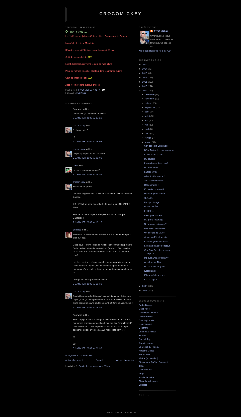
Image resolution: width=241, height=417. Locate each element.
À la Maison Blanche (154, 180)
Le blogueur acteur (153, 215)
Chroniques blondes (148, 312)
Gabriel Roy (144, 339)
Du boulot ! (149, 159)
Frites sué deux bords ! (155, 275)
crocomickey (120, 13)
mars (147, 133)
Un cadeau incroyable (154, 266)
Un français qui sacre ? (155, 224)
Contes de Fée (146, 316)
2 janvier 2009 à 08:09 (87, 158)
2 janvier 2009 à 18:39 (87, 284)
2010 (145, 86)
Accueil (99, 360)
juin (147, 120)
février (148, 138)
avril (147, 129)
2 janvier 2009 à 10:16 (87, 222)
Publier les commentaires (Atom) (94, 366)
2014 (145, 69)
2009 (145, 90)
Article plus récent (74, 360)
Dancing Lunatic (146, 320)
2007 (145, 290)
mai (147, 125)
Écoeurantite (150, 271)
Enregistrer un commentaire (78, 355)
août (147, 111)
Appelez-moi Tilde (153, 262)
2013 (145, 73)
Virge (141, 373)
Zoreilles (77, 229)
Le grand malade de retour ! (157, 246)
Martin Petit (144, 354)
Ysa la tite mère (146, 377)
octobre (149, 103)
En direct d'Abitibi (147, 331)
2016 (145, 64)
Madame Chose (146, 350)
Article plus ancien (125, 360)
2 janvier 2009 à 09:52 (87, 174)
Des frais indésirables (154, 228)
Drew (75, 165)
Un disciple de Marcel (154, 232)
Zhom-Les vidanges (148, 381)
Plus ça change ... (153, 202)
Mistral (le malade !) (148, 358)
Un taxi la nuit (145, 369)
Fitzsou (142, 335)
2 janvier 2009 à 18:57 (87, 307)
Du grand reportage (153, 219)
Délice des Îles (151, 206)
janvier (148, 142)
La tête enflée (150, 172)
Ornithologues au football (156, 241)
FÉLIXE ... (149, 211)
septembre (150, 107)
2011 (145, 82)
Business (81, 93)
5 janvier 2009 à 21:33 (87, 348)
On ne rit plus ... (152, 279)
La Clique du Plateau (149, 347)
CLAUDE (148, 198)
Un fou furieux (151, 167)
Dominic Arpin (145, 324)
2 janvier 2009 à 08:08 (87, 141)
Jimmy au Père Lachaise (156, 237)
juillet (147, 116)
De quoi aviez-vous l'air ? (156, 258)
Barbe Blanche (146, 305)
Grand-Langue (146, 343)
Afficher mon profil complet (155, 51)
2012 (145, 77)
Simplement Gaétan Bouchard (153, 362)
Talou (141, 366)
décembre (150, 94)
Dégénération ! (151, 185)
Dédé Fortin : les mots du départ (159, 150)
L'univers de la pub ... (154, 154)
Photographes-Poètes (154, 193)
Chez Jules (144, 309)
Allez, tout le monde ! (154, 176)
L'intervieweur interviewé (156, 163)
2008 (145, 286)
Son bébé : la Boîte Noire (156, 146)
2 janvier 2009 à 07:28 (87, 118)
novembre (150, 98)
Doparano (143, 328)
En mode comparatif (154, 189)
